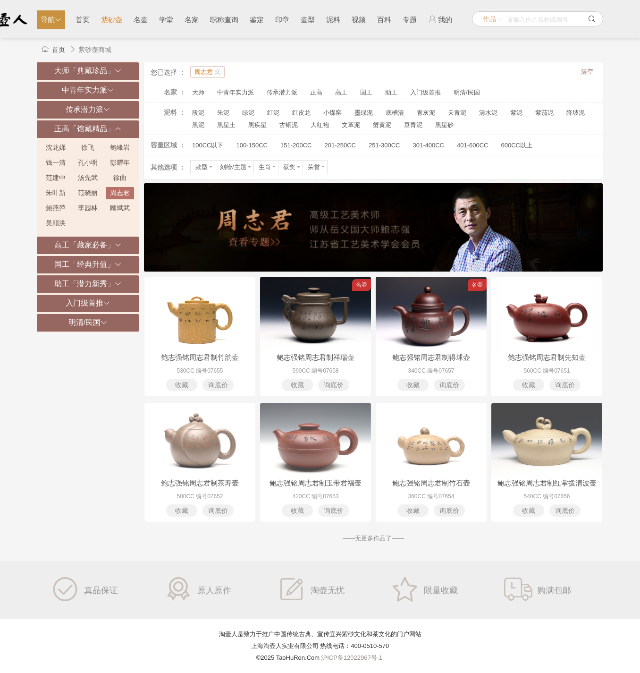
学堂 (166, 20)
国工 (366, 92)
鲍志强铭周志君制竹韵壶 (200, 357)
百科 (384, 20)
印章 (282, 20)
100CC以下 (207, 145)
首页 (83, 20)
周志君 (120, 192)
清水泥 (488, 112)
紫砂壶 (111, 20)
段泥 (198, 112)
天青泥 (457, 112)
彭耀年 (120, 162)
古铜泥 (288, 124)
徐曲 (119, 177)
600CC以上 (516, 145)
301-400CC (428, 145)
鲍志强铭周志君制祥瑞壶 (315, 357)
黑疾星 (257, 124)
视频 (359, 20)
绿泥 (248, 112)
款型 (204, 166)
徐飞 (87, 147)
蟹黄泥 (382, 124)
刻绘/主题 (236, 166)
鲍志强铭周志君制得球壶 (431, 357)
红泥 (273, 112)
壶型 (308, 20)
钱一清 (56, 162)
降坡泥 (575, 112)
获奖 (292, 166)
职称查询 (224, 20)
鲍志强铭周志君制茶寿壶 (200, 483)
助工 (391, 92)
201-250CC (340, 145)
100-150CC (252, 145)
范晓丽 (88, 192)
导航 (51, 20)
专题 (410, 20)
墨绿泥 (363, 112)
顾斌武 (120, 208)
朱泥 (223, 112)
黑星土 (226, 124)
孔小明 (88, 162)
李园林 (88, 208)
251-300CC (384, 145)
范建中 (56, 177)
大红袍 (320, 124)
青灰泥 (426, 112)
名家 (192, 20)
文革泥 (351, 124)
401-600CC (472, 145)
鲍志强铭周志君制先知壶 (547, 357)
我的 (440, 19)
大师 (198, 92)
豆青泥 (413, 124)
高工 (341, 92)
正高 (316, 92)
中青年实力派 (235, 92)
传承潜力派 (282, 92)
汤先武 (88, 177)
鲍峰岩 (120, 147)
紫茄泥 (544, 112)
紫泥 (516, 112)
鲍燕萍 (56, 208)
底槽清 (395, 112)
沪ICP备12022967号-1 (351, 657)
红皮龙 (301, 112)
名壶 (141, 20)
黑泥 (198, 124)
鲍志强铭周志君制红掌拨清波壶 (547, 483)
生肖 (268, 166)
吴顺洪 (56, 223)
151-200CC (296, 145)
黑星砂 (444, 124)
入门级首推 (425, 92)
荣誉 (317, 166)
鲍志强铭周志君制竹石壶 (431, 483)
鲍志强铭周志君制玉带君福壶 (315, 483)
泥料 (333, 20)
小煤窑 (332, 112)
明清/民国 (467, 92)
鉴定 (257, 20)
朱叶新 (56, 192)
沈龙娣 (56, 147)
